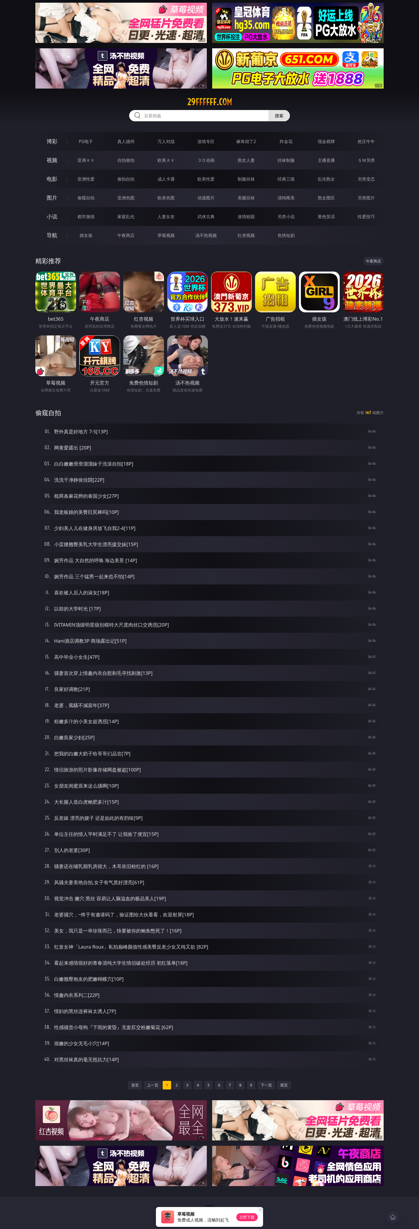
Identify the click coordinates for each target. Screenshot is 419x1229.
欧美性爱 (206, 179)
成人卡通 (166, 179)
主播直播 (326, 160)
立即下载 (247, 1217)
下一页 (266, 1085)
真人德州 (125, 141)
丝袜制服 (286, 160)
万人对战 (166, 141)
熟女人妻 (246, 160)
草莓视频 (166, 235)
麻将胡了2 (246, 141)
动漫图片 (206, 198)
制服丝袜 (246, 179)
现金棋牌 (326, 141)
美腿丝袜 (246, 198)
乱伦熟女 (326, 179)
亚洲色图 (125, 198)
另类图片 (366, 198)
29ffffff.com (209, 102)
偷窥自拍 (86, 198)
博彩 (52, 141)
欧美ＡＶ (166, 160)
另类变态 (366, 179)
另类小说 (286, 217)
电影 (52, 178)
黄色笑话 (326, 217)
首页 (135, 1085)
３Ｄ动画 (206, 160)
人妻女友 (166, 217)
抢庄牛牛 (366, 141)
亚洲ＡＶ (86, 160)
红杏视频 (246, 235)
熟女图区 (326, 198)
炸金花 (286, 141)
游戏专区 (206, 141)
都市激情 (86, 217)
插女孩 (86, 235)
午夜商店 (125, 235)
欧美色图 (166, 198)
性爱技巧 (366, 217)
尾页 (284, 1085)
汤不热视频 (206, 235)
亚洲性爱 (86, 179)
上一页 (152, 1085)
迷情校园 (246, 217)
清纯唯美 (286, 198)
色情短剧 (286, 235)
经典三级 (286, 179)
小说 (52, 216)
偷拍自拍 (125, 179)
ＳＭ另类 (366, 160)
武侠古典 (206, 217)
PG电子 (86, 141)
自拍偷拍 (125, 160)
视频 (52, 160)
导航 (52, 235)
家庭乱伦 (125, 217)
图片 (52, 197)
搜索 (279, 116)
